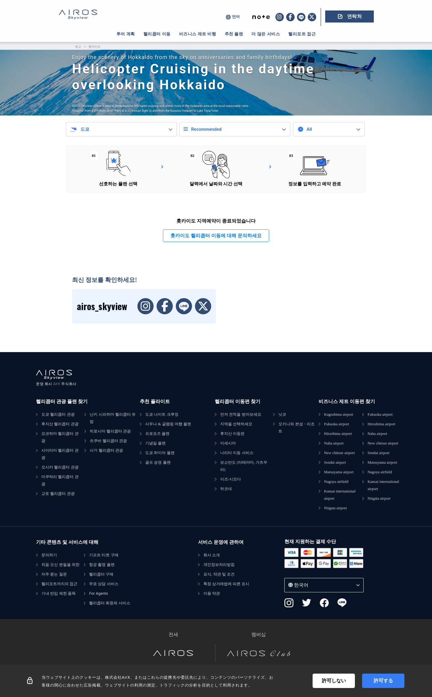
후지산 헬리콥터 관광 (60, 424)
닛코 (282, 414)
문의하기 (49, 555)
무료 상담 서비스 (103, 584)
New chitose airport (339, 452)
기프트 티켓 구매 (103, 555)
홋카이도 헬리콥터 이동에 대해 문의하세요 (216, 235)
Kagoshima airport (338, 414)
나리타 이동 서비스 (237, 452)
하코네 (226, 488)
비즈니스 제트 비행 (197, 33)
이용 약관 (211, 593)
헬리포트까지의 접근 (59, 584)
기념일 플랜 (155, 443)
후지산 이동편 (232, 433)
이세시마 (228, 443)
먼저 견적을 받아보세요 (240, 414)
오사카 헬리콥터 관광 (60, 467)
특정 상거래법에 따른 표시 (226, 584)
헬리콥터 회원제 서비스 (109, 603)
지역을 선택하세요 (236, 424)
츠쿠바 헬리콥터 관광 (108, 440)
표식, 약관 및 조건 (219, 574)
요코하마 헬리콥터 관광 (60, 437)
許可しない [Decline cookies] (334, 681)
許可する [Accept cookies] (383, 681)
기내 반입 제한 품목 (58, 593)
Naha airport (334, 443)
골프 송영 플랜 (158, 462)
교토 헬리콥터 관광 (58, 493)
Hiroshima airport (338, 433)
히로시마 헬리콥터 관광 (110, 431)
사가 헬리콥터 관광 (106, 450)
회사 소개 (211, 555)
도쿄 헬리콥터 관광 (58, 414)
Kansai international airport (340, 495)
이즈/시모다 (230, 479)
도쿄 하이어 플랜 (160, 452)
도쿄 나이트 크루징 (161, 414)
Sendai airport (335, 462)
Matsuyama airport (339, 472)
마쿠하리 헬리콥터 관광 (60, 480)
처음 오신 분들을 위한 (60, 564)
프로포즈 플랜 (157, 433)
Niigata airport (335, 508)
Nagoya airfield (336, 481)
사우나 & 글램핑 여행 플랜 (168, 424)
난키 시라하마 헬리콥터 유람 (113, 418)
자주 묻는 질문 (54, 574)
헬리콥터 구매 (101, 574)
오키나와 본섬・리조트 (296, 427)
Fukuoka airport (336, 424)
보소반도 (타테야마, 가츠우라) (243, 466)
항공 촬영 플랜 (102, 564)
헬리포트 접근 (302, 33)
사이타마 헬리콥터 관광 (60, 454)
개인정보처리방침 (219, 564)
